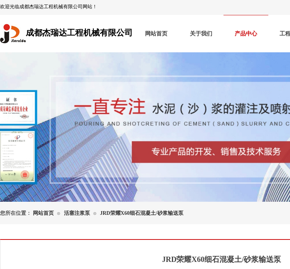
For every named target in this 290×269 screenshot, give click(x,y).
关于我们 (201, 34)
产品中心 (246, 34)
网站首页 (156, 34)
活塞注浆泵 (77, 213)
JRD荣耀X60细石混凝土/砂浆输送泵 (141, 213)
